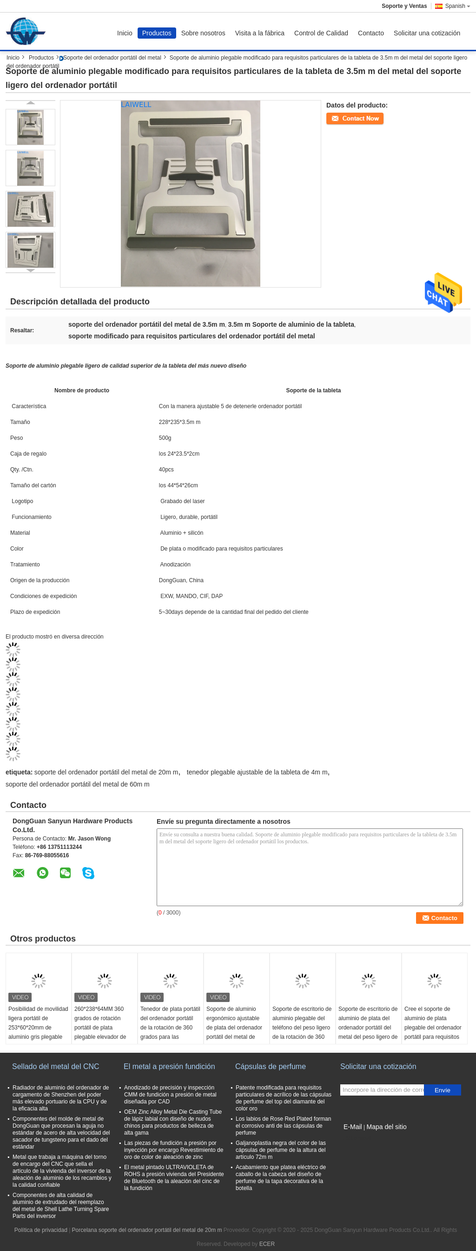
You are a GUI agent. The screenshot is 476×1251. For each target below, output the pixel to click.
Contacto (371, 33)
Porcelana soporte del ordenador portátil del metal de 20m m (147, 1230)
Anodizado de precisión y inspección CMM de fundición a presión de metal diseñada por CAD (170, 1094)
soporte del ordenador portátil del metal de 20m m (106, 772)
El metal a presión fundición (169, 1066)
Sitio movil (355, 1138)
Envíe (442, 1090)
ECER (267, 1244)
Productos (157, 33)
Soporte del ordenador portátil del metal (112, 57)
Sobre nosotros (203, 33)
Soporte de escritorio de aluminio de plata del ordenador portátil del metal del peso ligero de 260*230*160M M (367, 1027)
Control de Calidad (321, 33)
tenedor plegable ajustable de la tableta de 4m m (257, 772)
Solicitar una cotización (427, 33)
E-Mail (353, 1126)
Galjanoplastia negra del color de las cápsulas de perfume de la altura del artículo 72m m (281, 1150)
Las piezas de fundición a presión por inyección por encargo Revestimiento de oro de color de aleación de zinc (173, 1150)
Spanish (457, 6)
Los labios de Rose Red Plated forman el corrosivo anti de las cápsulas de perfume (283, 1126)
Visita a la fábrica (259, 33)
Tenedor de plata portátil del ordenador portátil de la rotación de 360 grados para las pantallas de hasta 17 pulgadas (170, 1032)
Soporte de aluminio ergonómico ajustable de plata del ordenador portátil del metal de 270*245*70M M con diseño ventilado (234, 1032)
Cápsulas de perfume (270, 1066)
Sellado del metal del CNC (55, 1066)
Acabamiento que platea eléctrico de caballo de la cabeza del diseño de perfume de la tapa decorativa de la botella (281, 1177)
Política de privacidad (40, 1230)
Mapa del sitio (386, 1126)
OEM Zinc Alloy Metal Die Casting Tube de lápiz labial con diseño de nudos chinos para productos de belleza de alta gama (173, 1122)
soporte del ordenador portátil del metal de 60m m (78, 784)
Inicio (124, 33)
